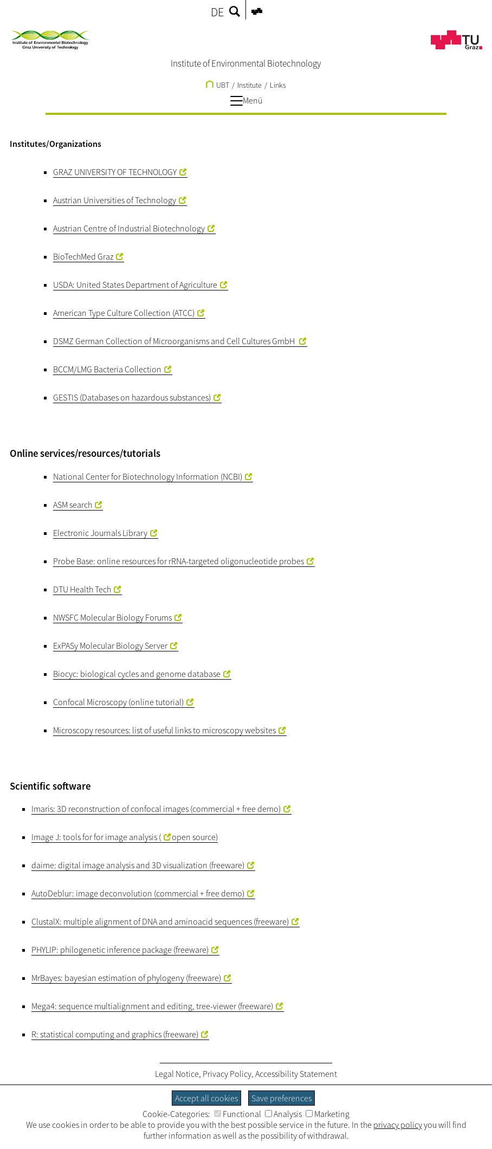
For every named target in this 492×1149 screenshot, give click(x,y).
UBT (217, 85)
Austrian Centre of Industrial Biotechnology (129, 228)
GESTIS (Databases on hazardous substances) (132, 397)
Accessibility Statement (296, 1073)
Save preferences (281, 1098)
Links (278, 85)
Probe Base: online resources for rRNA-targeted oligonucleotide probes (178, 561)
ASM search (72, 504)
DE (217, 12)
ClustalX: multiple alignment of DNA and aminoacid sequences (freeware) (160, 921)
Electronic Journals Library (100, 532)
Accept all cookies (206, 1098)
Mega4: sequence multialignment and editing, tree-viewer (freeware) (152, 1005)
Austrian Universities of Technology (114, 200)
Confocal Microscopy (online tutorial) (118, 701)
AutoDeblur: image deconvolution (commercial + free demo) (137, 893)
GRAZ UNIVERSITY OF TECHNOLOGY (115, 171)
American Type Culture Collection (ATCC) (124, 312)
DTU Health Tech (82, 589)
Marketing (327, 1113)
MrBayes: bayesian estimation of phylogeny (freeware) (126, 977)
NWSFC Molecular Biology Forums (112, 617)
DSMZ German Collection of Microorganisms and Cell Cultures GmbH (174, 340)
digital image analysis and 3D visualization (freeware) (151, 865)
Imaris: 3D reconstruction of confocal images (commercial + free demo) (156, 808)
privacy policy (397, 1124)
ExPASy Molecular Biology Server (110, 645)
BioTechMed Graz (83, 256)
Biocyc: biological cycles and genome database (137, 673)
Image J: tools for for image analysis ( (96, 836)
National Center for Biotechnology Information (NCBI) (147, 476)
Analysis (283, 1113)
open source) (195, 836)
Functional (237, 1113)
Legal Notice (177, 1073)
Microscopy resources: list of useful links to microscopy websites (164, 730)
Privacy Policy (227, 1073)
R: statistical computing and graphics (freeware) (114, 1034)
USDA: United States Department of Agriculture (135, 284)
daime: (43, 865)
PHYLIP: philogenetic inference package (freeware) (120, 949)
